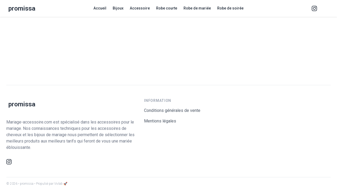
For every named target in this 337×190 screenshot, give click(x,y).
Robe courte (166, 8)
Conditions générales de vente (172, 110)
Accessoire (140, 8)
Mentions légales (160, 121)
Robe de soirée (230, 8)
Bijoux (118, 8)
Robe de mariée (197, 8)
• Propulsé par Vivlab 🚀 (50, 184)
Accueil (99, 8)
